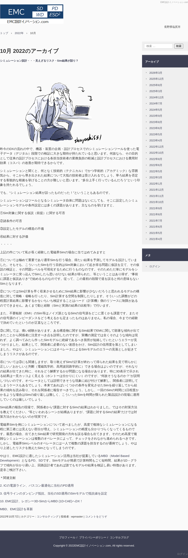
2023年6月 (155, 128)
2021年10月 (156, 202)
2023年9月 (155, 115)
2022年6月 (155, 165)
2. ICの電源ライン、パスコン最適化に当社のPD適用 (37, 485)
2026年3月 (155, 72)
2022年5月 (155, 171)
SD (40, 460)
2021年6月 (155, 226)
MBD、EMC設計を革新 (16, 509)
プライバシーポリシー (92, 537)
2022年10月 (156, 152)
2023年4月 (155, 140)
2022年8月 (155, 159)
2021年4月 (155, 239)
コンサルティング (47, 516)
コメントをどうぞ (96, 516)
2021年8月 (155, 214)
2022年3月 (155, 177)
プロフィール (67, 537)
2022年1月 (155, 183)
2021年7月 (155, 220)
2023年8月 (155, 122)
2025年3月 (155, 91)
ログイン (154, 266)
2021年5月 (155, 233)
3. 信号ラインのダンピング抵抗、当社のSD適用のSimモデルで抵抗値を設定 (53, 493)
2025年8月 (155, 85)
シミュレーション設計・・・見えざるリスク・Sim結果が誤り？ (39, 60)
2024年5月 (155, 109)
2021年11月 (156, 196)
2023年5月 (155, 134)
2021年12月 (156, 189)
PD (33, 460)
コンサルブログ (119, 537)
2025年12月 (156, 78)
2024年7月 (155, 103)
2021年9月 (155, 208)
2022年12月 (156, 146)
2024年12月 (156, 97)
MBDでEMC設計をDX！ (35, 14)
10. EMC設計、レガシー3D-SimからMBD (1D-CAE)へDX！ (41, 501)
